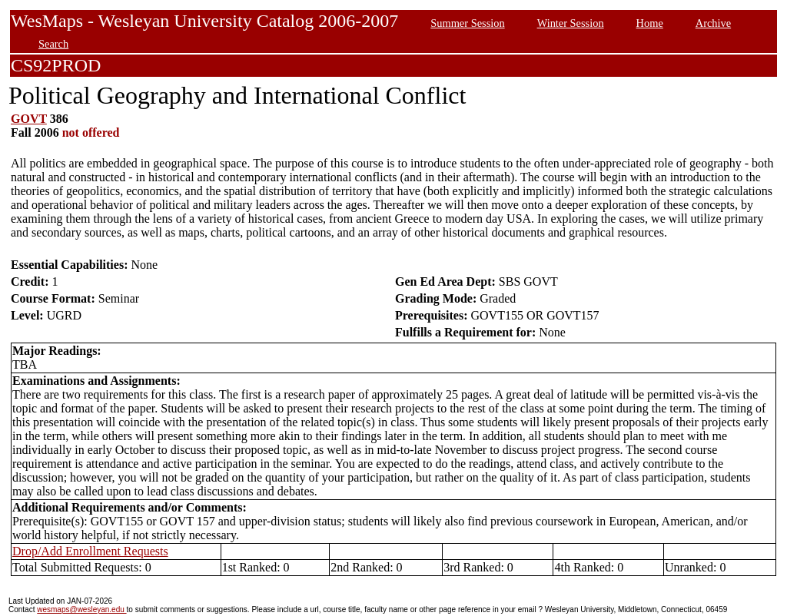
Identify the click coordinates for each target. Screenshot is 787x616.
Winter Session (570, 23)
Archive (713, 23)
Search (53, 44)
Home (649, 23)
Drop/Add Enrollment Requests (90, 551)
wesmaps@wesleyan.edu (81, 609)
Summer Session (467, 23)
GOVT (29, 118)
